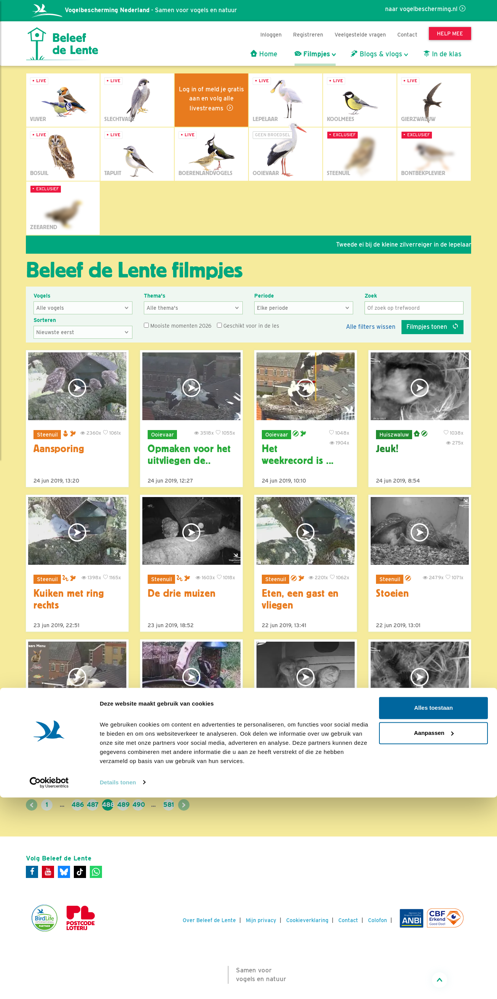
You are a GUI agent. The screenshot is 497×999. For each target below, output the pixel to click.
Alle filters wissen (370, 326)
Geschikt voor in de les (248, 326)
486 (77, 804)
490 (138, 804)
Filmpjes (312, 54)
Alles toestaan (433, 910)
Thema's (155, 296)
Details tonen (118, 984)
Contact (407, 34)
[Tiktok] (80, 872)
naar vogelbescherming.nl (421, 9)
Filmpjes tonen (432, 326)
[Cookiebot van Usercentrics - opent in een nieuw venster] (49, 984)
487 (92, 804)
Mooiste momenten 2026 (178, 326)
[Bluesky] (64, 872)
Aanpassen (434, 934)
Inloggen (271, 34)
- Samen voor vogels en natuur (134, 10)
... (62, 804)
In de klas (442, 54)
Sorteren (44, 320)
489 (123, 804)
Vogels (42, 296)
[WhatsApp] (96, 872)
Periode (264, 296)
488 (107, 804)
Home (263, 54)
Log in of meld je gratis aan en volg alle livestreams (211, 99)
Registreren (308, 34)
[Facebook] (32, 872)
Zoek (371, 296)
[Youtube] (48, 872)
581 (168, 804)
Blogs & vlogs (376, 54)
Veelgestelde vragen (360, 34)
